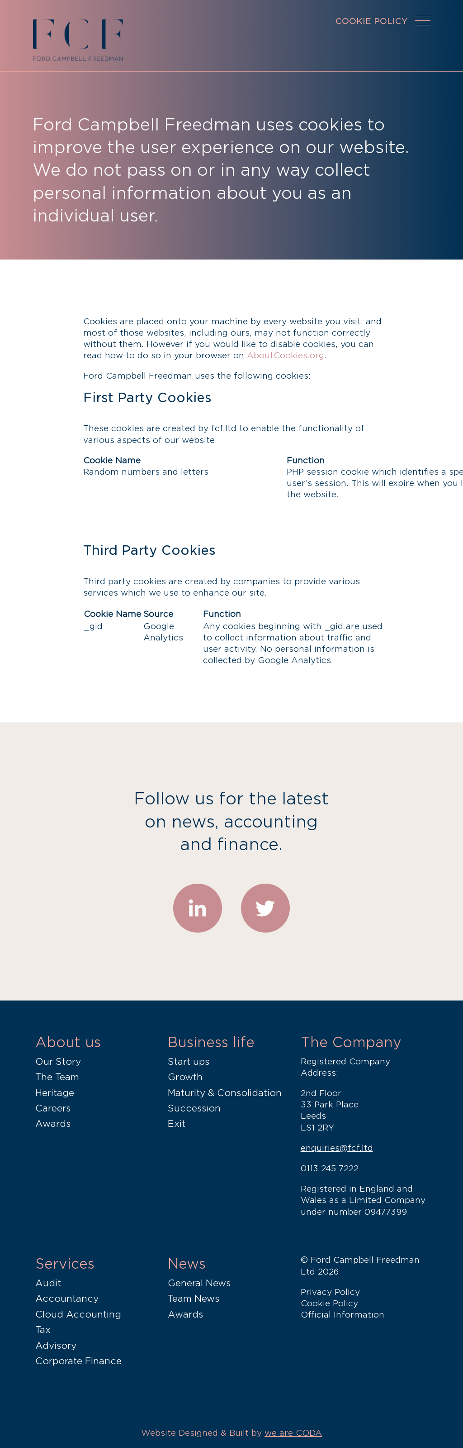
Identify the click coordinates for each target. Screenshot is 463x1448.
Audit (48, 1283)
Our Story (58, 1061)
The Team (57, 1077)
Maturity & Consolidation (225, 1092)
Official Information (342, 1314)
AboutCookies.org (285, 355)
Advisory (55, 1345)
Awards (53, 1123)
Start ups (188, 1061)
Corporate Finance (78, 1361)
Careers (53, 1108)
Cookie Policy (329, 1303)
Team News (193, 1298)
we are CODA (293, 1433)
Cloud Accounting (78, 1314)
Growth (185, 1077)
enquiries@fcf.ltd (337, 1148)
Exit (176, 1123)
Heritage (54, 1092)
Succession (194, 1108)
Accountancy (67, 1298)
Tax (43, 1329)
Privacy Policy (330, 1292)
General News (199, 1283)
